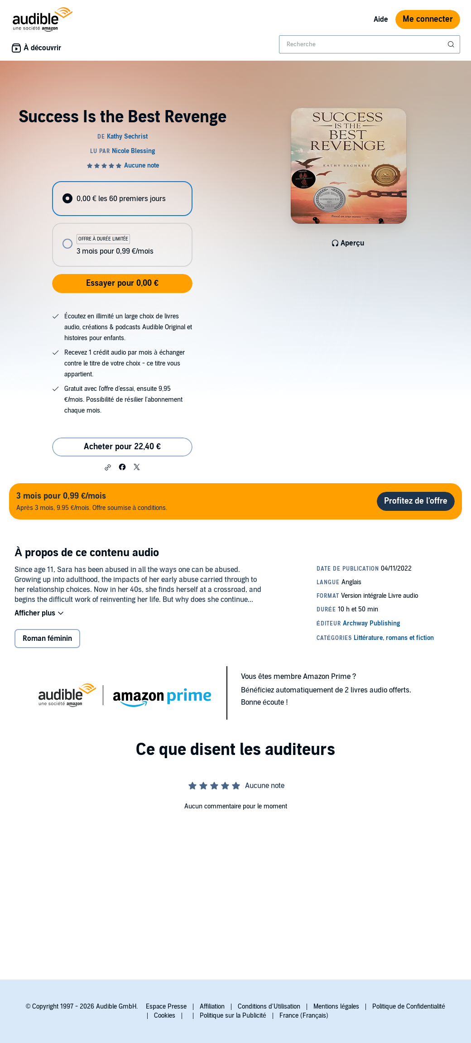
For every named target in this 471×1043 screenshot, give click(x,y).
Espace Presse (166, 1006)
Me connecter (428, 19)
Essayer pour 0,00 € (122, 283)
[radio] (122, 198)
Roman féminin (47, 638)
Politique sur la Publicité (233, 1015)
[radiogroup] (122, 224)
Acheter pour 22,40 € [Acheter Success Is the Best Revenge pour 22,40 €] (122, 447)
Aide (381, 19)
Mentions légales (336, 1006)
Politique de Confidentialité (408, 1006)
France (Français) (303, 1015)
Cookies (164, 1015)
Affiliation (212, 1006)
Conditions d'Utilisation (269, 1006)
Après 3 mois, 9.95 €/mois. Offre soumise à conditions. (91, 501)
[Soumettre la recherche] (452, 44)
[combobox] (369, 44)
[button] (107, 467)
